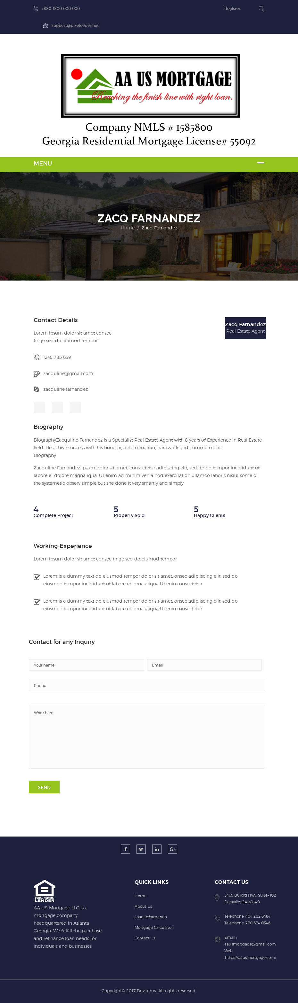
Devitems (146, 990)
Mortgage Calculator (154, 927)
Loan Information (151, 916)
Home (128, 227)
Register (232, 8)
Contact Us (145, 938)
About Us (143, 906)
